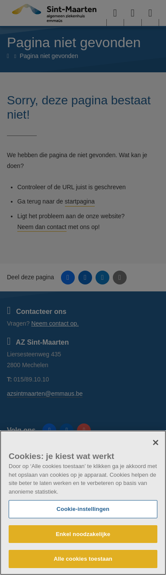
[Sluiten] (155, 442)
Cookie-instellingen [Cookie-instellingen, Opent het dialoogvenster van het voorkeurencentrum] (83, 509)
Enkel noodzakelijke (83, 534)
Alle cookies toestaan (83, 559)
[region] (83, 502)
